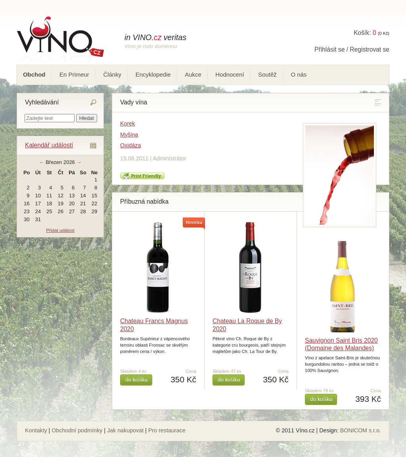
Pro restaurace (167, 430)
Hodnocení (229, 74)
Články (112, 74)
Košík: (365, 32)
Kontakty (36, 430)
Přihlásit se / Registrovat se (351, 49)
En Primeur (74, 74)
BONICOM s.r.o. (360, 430)
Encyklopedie (153, 74)
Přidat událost (60, 230)
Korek (127, 123)
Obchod (34, 74)
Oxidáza (130, 145)
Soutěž (267, 74)
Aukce (193, 74)
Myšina (129, 134)
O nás (298, 74)
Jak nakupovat (125, 430)
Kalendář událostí (49, 145)
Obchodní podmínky (77, 430)
